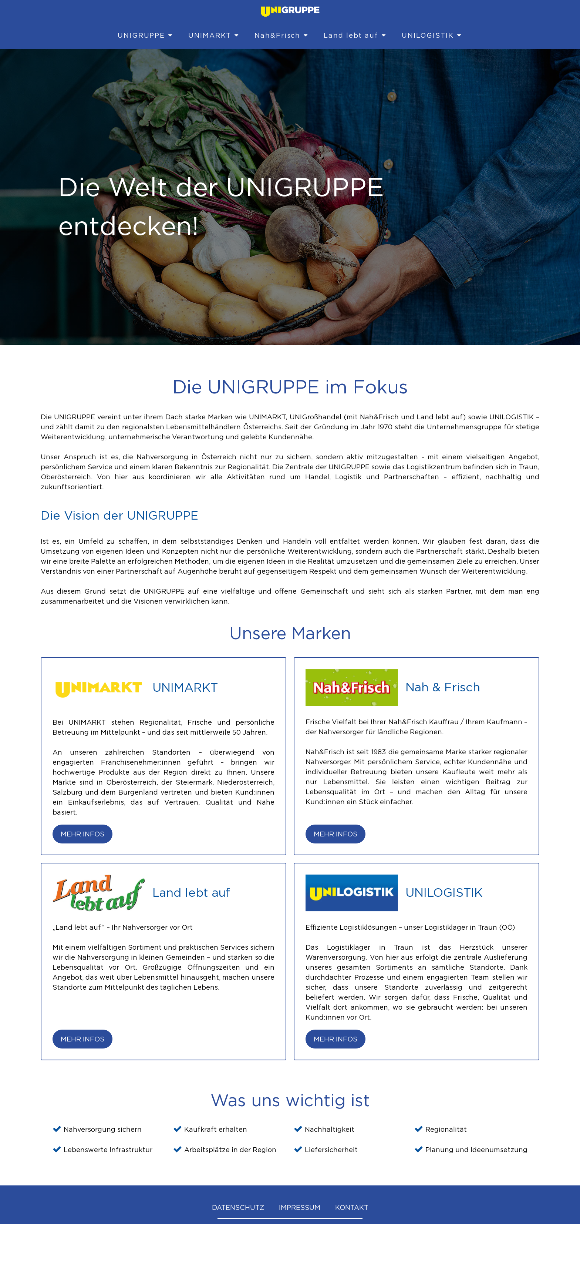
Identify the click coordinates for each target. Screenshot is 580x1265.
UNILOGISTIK (432, 35)
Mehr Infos (82, 834)
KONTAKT (351, 1207)
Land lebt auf (355, 35)
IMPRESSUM (299, 1207)
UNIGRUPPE (145, 35)
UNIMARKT (214, 35)
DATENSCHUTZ (238, 1207)
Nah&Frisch (281, 35)
